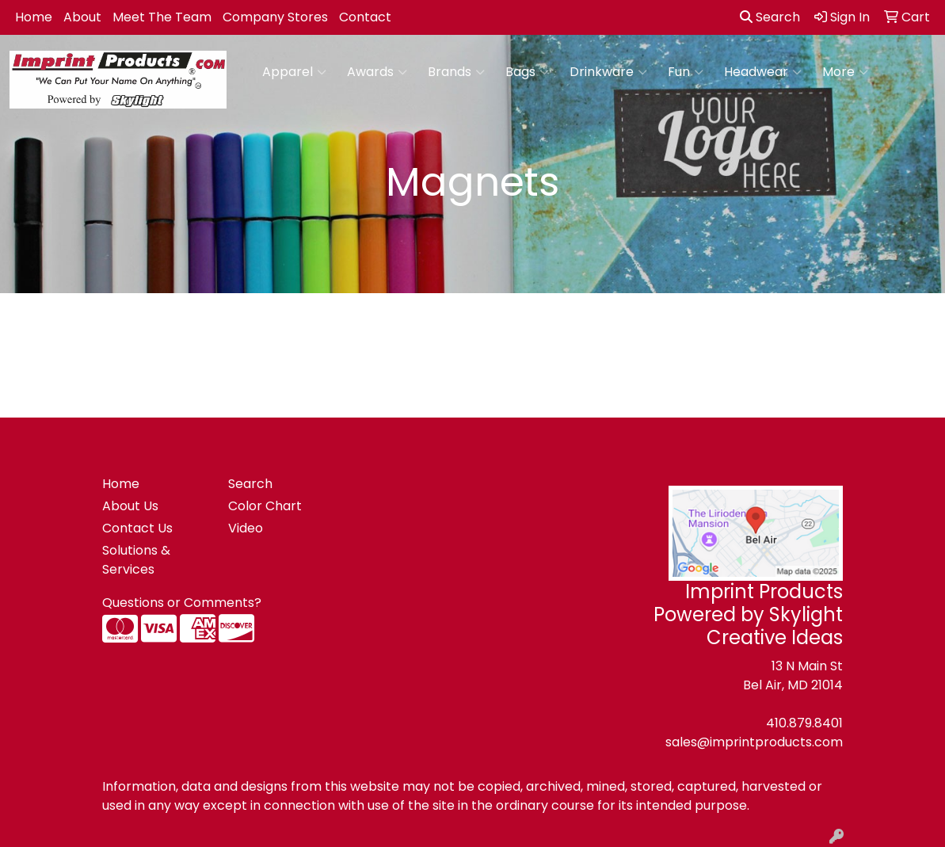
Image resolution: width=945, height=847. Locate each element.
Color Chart (265, 506)
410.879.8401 (804, 723)
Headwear (763, 72)
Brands (456, 72)
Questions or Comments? (181, 602)
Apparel (294, 72)
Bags (527, 72)
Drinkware (608, 72)
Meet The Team (161, 17)
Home (33, 17)
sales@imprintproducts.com (754, 742)
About (82, 17)
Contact (365, 17)
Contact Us (137, 528)
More (845, 72)
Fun (685, 72)
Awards (377, 72)
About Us (130, 506)
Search (770, 17)
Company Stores (275, 17)
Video (245, 528)
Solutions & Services (136, 559)
